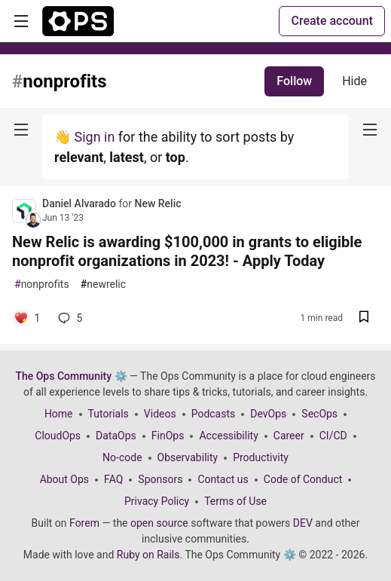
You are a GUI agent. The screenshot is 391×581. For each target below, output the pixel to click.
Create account (332, 21)
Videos (160, 414)
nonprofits (41, 284)
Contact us (222, 479)
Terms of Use (235, 501)
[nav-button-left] (21, 130)
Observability (187, 457)
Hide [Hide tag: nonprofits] (354, 81)
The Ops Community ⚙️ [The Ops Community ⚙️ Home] (71, 376)
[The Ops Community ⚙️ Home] (78, 21)
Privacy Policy (156, 501)
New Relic (157, 203)
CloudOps (58, 436)
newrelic (103, 284)
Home (58, 414)
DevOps (268, 414)
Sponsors (160, 479)
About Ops (64, 479)
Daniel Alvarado (80, 203)
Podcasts (213, 414)
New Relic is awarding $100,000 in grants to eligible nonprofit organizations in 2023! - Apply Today (187, 251)
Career (288, 436)
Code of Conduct (303, 479)
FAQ (113, 479)
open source (159, 523)
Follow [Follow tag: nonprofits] (294, 81)
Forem (84, 523)
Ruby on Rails (148, 555)
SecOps (319, 414)
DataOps (116, 436)
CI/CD (333, 436)
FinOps (168, 436)
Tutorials (108, 414)
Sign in (94, 137)
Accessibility (228, 436)
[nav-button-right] (370, 130)
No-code (122, 457)
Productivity (261, 457)
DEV (303, 523)
